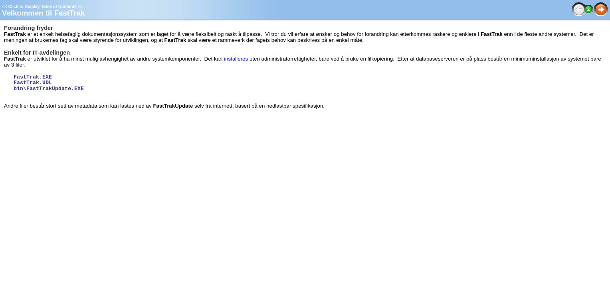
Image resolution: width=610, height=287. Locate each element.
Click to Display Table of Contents (42, 6)
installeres (236, 59)
